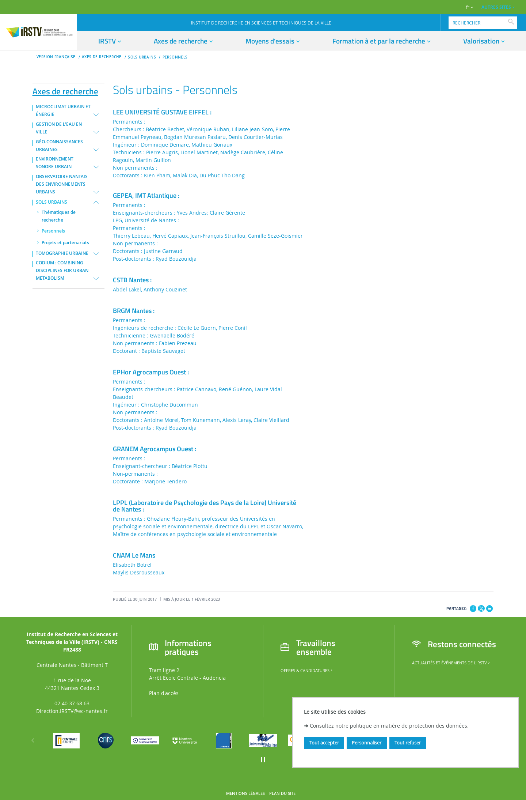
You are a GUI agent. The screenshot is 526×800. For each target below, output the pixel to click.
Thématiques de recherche (59, 216)
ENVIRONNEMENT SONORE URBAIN (54, 163)
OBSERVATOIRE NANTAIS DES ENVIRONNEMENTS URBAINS (62, 184)
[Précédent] (33, 740)
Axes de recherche (65, 90)
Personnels (175, 57)
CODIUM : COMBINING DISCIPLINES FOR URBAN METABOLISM (62, 270)
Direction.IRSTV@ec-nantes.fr (72, 710)
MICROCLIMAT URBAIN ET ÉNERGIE (63, 110)
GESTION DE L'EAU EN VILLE (59, 128)
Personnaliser (366, 742)
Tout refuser (407, 742)
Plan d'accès (164, 693)
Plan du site (282, 793)
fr (467, 7)
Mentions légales (245, 793)
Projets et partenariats (65, 243)
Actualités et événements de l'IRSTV (451, 662)
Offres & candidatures (307, 670)
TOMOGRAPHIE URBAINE (62, 253)
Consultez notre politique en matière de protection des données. (389, 725)
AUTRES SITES (496, 7)
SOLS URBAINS (142, 57)
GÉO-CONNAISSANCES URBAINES (59, 145)
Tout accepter (324, 742)
